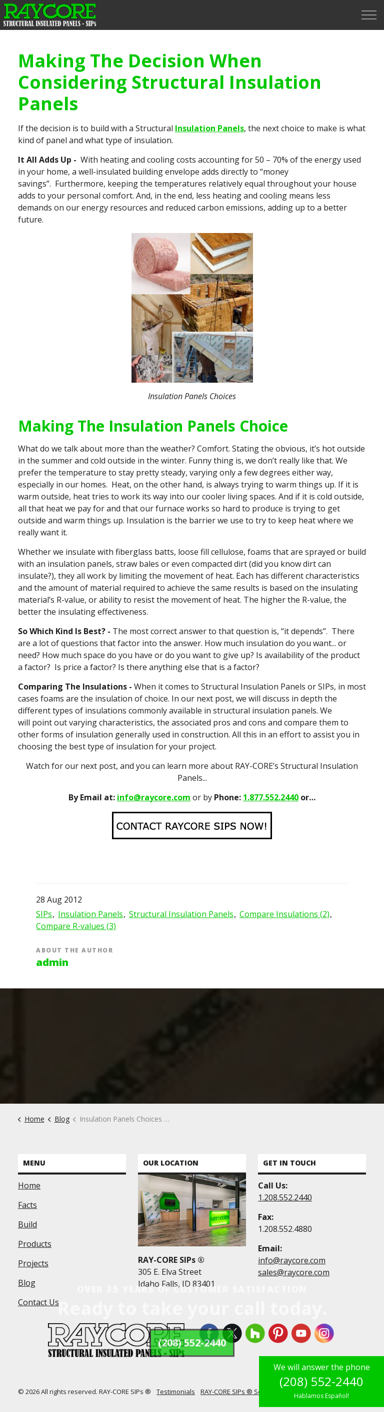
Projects (33, 1263)
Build (27, 1224)
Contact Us (38, 1302)
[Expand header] (369, 15)
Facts (27, 1204)
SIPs (44, 914)
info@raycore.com (153, 797)
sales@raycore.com (294, 1272)
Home (29, 1185)
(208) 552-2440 (322, 1381)
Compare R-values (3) (76, 926)
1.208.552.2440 (285, 1197)
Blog (27, 1282)
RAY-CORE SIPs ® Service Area (246, 1391)
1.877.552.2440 (270, 797)
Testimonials (175, 1391)
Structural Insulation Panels (181, 914)
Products (35, 1243)
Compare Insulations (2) (285, 914)
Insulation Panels (209, 128)
